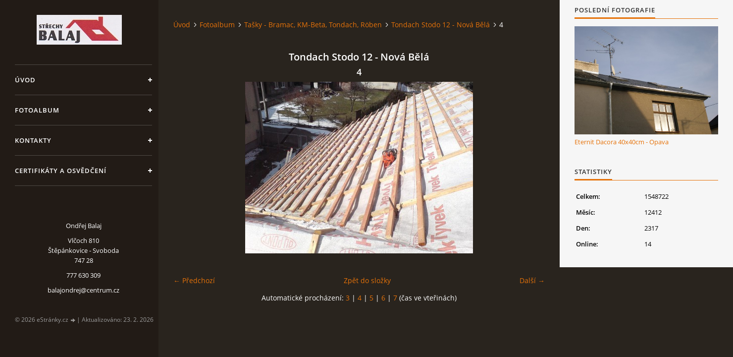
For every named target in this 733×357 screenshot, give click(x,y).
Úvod (25, 79)
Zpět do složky (367, 280)
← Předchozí (194, 280)
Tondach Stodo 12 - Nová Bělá (440, 24)
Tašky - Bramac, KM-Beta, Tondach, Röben (313, 24)
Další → (532, 280)
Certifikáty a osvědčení (60, 170)
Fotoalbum (37, 110)
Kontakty (33, 140)
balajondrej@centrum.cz (83, 290)
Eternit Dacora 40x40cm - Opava (622, 141)
